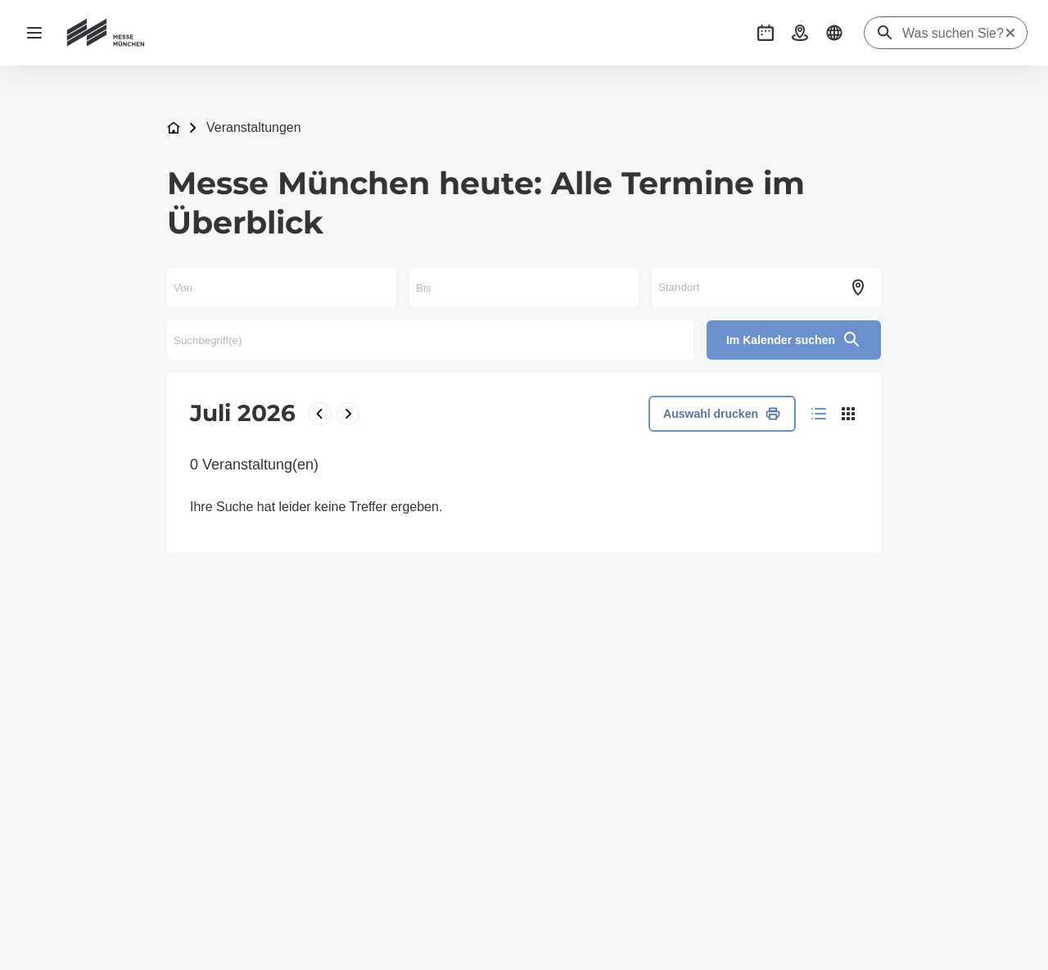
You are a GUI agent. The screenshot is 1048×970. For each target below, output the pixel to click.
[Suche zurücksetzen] (1010, 33)
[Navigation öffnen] (34, 33)
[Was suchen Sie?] (953, 33)
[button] (765, 33)
